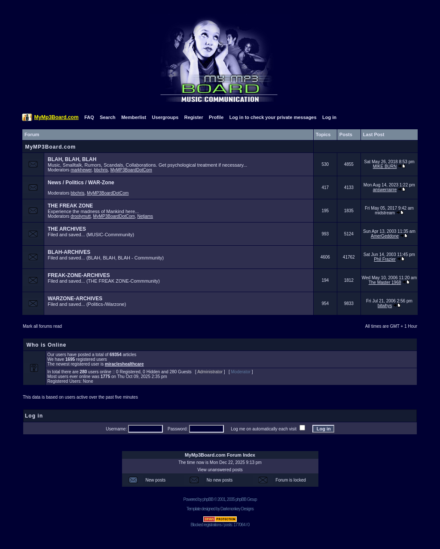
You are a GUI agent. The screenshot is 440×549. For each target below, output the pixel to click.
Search (108, 117)
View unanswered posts (219, 469)
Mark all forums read (42, 326)
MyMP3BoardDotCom (131, 170)
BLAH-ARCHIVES (69, 252)
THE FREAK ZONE (70, 206)
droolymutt (80, 216)
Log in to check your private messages (273, 117)
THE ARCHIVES (67, 229)
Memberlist (133, 117)
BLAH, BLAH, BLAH (72, 159)
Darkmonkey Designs (237, 508)
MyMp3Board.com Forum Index (220, 455)
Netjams (145, 216)
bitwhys (385, 305)
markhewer (81, 170)
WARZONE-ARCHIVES (75, 299)
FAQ (89, 117)
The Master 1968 (385, 282)
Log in (329, 117)
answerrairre (385, 189)
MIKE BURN (385, 166)
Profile (216, 117)
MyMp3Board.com (56, 117)
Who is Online (46, 345)
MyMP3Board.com (50, 147)
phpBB (207, 499)
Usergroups (165, 117)
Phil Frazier (385, 259)
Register (193, 117)
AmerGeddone (385, 236)
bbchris (101, 170)
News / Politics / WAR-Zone (81, 183)
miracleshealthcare (124, 364)
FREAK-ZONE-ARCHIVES (79, 275)
